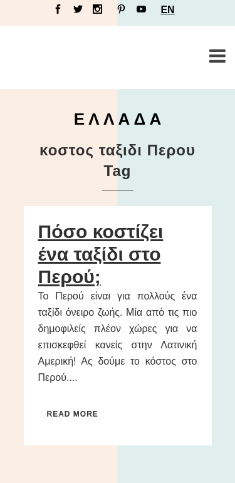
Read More (72, 414)
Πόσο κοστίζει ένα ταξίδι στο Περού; (101, 254)
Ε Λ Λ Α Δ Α (118, 119)
